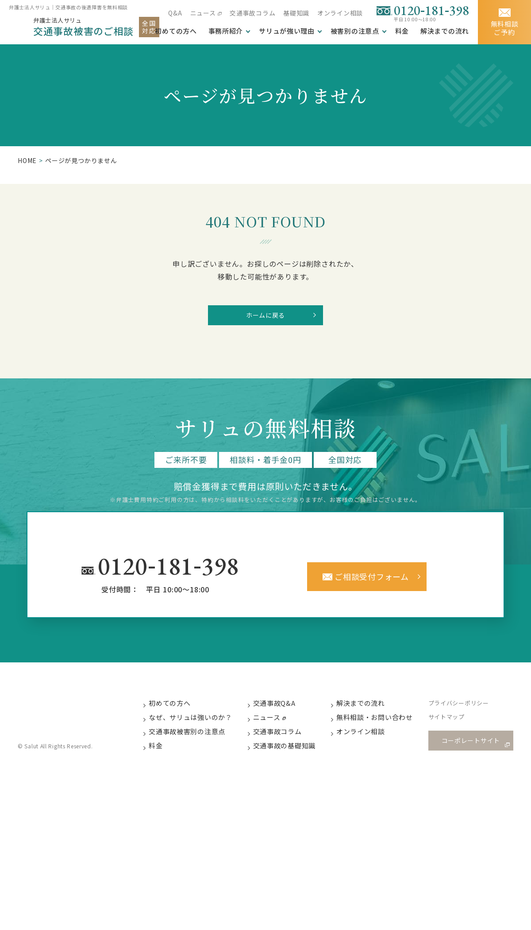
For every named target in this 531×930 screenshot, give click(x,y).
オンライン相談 (340, 12)
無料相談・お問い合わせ (384, 726)
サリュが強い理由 (286, 31)
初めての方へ (178, 711)
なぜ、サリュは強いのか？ (199, 726)
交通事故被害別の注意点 (195, 741)
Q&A (174, 12)
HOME (27, 160)
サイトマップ (456, 726)
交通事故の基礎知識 (293, 755)
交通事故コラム (252, 12)
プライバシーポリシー (468, 712)
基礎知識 (296, 12)
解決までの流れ (444, 31)
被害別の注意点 (354, 31)
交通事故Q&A (283, 711)
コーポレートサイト (473, 749)
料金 (402, 31)
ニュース (202, 12)
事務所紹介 (224, 31)
